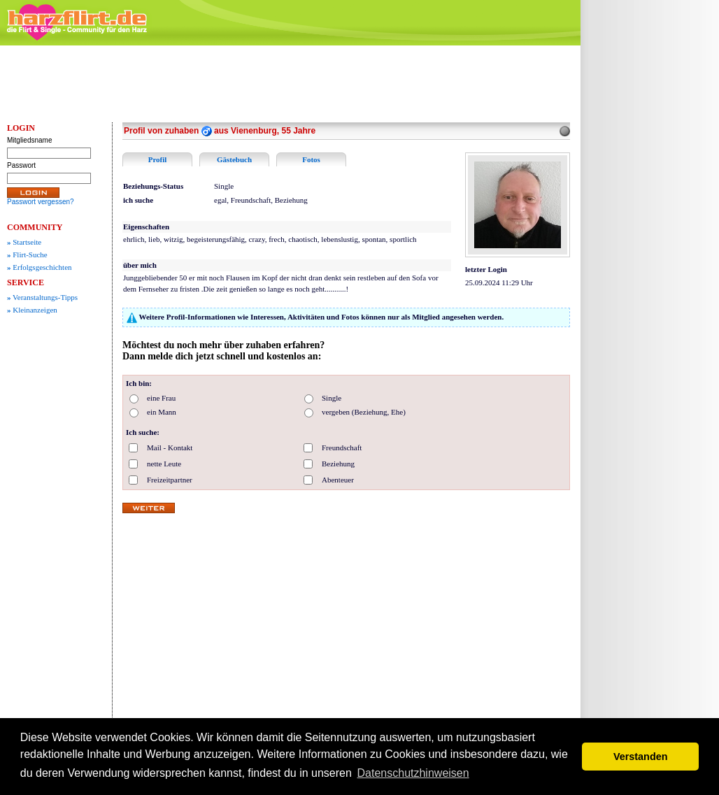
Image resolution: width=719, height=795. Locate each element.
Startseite (24, 242)
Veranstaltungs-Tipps (42, 297)
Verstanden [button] (640, 756)
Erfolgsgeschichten (39, 267)
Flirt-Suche (27, 254)
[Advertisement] (653, 262)
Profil (157, 159)
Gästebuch (234, 159)
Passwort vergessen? (40, 202)
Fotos (311, 159)
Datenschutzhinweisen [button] (413, 773)
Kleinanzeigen (32, 310)
